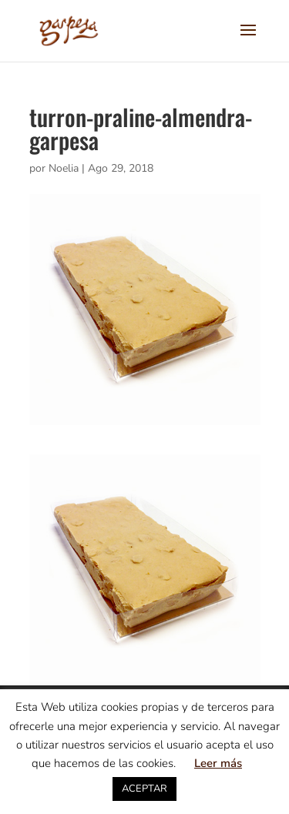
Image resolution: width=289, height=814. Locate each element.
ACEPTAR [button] (144, 789)
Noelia (64, 168)
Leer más (218, 763)
